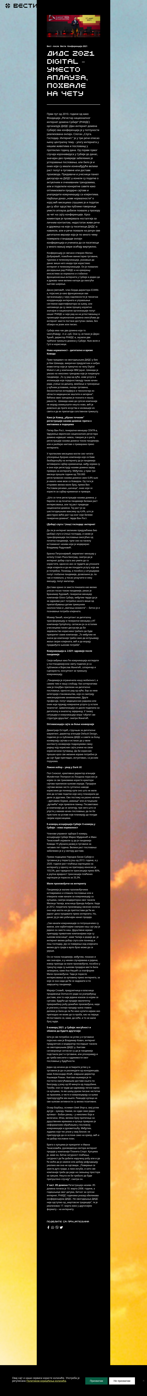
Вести (63, 46)
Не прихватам (122, 1380)
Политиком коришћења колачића (46, 1380)
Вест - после (53, 46)
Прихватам (96, 1380)
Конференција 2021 (77, 46)
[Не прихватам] (143, 1380)
